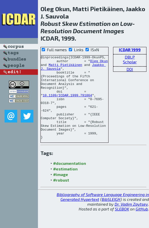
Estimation (95, 23)
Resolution (56, 30)
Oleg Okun (99, 62)
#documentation (69, 180)
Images (113, 30)
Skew (70, 23)
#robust (61, 196)
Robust (50, 23)
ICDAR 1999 (130, 49)
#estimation (65, 185)
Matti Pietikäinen (65, 67)
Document (87, 30)
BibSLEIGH (111, 216)
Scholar (130, 61)
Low (126, 23)
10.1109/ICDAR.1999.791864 (67, 103)
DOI (129, 69)
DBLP (130, 57)
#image (60, 191)
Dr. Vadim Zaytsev (131, 220)
